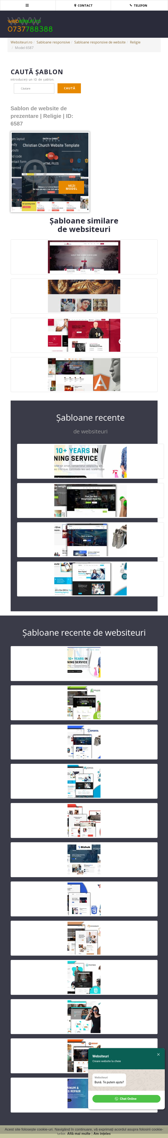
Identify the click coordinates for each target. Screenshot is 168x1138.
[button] (126, 1099)
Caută (69, 88)
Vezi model (72, 187)
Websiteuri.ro (21, 42)
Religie (135, 42)
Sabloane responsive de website (100, 42)
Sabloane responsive (53, 42)
